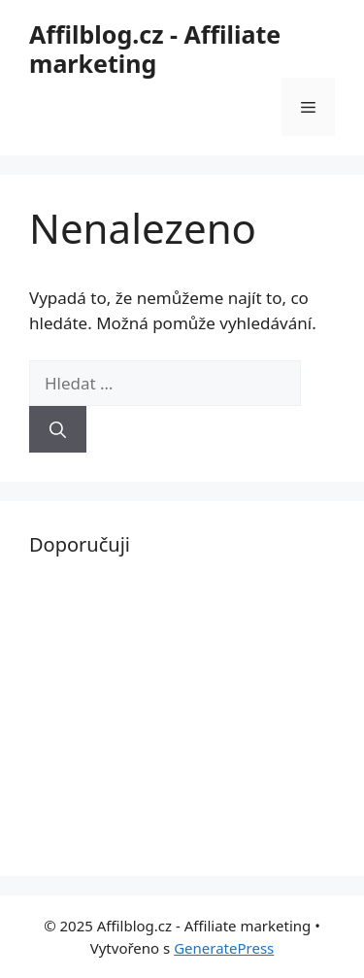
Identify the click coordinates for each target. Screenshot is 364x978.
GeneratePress (224, 948)
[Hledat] (57, 429)
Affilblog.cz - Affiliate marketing (155, 48)
